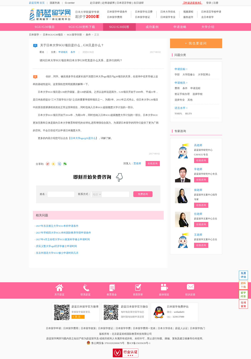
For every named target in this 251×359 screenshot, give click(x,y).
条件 (88, 34)
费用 (177, 88)
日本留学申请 (53, 328)
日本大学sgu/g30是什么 (83, 138)
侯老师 (198, 190)
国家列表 (55, 2)
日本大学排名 (167, 11)
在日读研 (139, 2)
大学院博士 (204, 74)
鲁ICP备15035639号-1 (138, 343)
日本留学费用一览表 (144, 328)
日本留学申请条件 (117, 11)
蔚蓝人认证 (181, 328)
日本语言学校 (124, 2)
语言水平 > (181, 108)
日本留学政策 (88, 328)
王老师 (198, 234)
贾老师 (137, 163)
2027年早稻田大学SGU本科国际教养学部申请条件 (63, 232)
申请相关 (63, 52)
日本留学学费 (123, 328)
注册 (215, 2)
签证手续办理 (182, 94)
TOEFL (178, 113)
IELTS (188, 113)
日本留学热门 (197, 328)
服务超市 (188, 17)
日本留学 (34, 34)
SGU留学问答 (74, 34)
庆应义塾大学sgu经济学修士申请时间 (56, 246)
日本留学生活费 (144, 11)
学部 (177, 74)
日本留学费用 (114, 17)
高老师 (198, 145)
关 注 (76, 316)
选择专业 (180, 99)
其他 (190, 99)
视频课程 (188, 11)
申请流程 (195, 88)
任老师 (198, 213)
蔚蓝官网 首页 (37, 2)
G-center (70, 2)
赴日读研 (95, 2)
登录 (208, 2)
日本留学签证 (142, 17)
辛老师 (198, 169)
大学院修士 (189, 74)
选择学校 (198, 94)
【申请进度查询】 (192, 2)
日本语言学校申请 (211, 11)
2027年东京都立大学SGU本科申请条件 (57, 225)
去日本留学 (207, 17)
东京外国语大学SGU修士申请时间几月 (57, 252)
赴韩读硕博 (108, 2)
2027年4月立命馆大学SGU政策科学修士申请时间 (63, 239)
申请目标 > (181, 69)
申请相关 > (181, 82)
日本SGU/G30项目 (53, 34)
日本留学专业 (167, 17)
